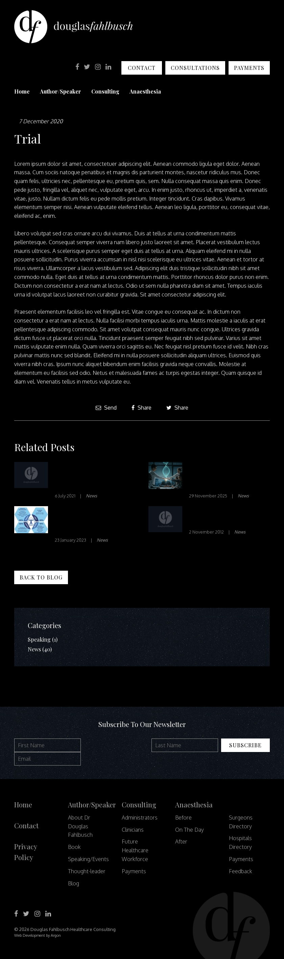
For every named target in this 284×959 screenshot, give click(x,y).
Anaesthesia (145, 91)
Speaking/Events (88, 859)
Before (183, 817)
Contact (142, 67)
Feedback (240, 871)
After (181, 841)
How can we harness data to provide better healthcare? (93, 521)
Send (106, 407)
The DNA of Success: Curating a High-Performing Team (220, 476)
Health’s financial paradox (216, 516)
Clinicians (133, 829)
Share (141, 407)
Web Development (29, 935)
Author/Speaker (60, 91)
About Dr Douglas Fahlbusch (80, 826)
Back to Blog (41, 577)
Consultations (195, 67)
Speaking (39, 639)
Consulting (105, 91)
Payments (249, 67)
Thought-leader (86, 871)
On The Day (189, 829)
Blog (73, 883)
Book (74, 847)
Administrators (140, 817)
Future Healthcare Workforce (135, 850)
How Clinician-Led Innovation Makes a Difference (85, 476)
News (91, 495)
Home (22, 91)
